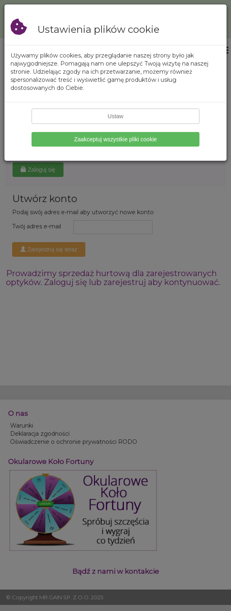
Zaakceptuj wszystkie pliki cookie (115, 139)
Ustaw (115, 116)
